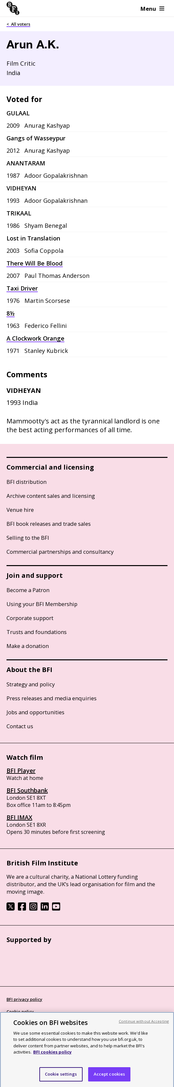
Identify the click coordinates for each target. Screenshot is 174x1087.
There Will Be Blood (35, 263)
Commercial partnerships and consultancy (60, 551)
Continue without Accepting (144, 1027)
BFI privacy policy (24, 999)
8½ (11, 313)
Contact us (20, 726)
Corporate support (30, 618)
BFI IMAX (19, 817)
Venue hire (20, 509)
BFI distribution (27, 481)
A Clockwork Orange (35, 338)
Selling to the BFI (28, 537)
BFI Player (21, 770)
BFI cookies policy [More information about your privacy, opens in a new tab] (52, 1058)
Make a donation (28, 646)
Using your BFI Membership (42, 604)
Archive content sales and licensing (51, 495)
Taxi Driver (22, 288)
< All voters (18, 24)
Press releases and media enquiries (52, 698)
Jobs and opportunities (35, 712)
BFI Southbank (27, 790)
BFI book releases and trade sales (49, 523)
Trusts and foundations (37, 632)
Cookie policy (20, 1012)
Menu (152, 8)
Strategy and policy (31, 684)
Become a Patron (28, 590)
